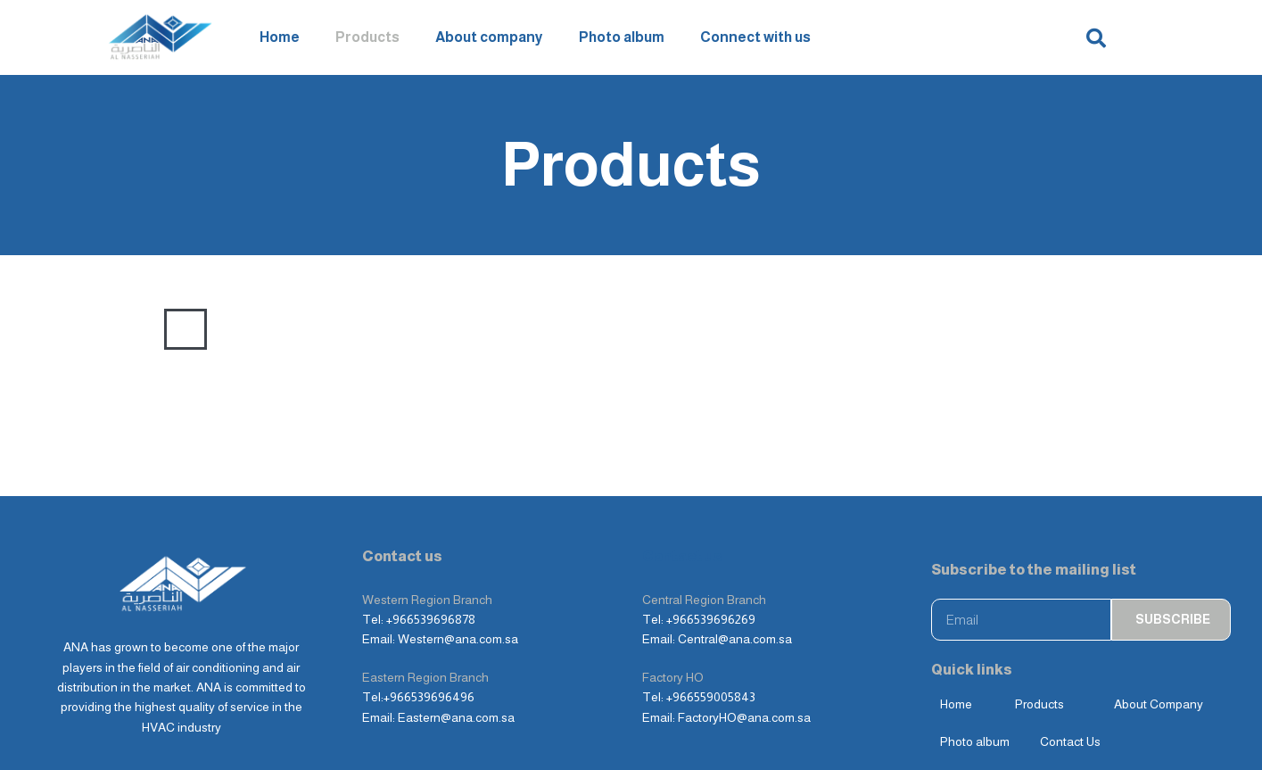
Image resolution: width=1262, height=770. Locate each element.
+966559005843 (710, 697)
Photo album (621, 37)
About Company (1158, 704)
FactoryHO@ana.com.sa (744, 717)
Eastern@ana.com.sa (456, 717)
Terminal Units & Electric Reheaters (653, 329)
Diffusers (296, 329)
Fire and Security (835, 329)
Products (367, 37)
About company (489, 37)
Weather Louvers (397, 329)
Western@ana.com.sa (458, 639)
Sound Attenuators (967, 329)
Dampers (496, 329)
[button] (1096, 38)
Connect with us (755, 37)
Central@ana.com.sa (735, 639)
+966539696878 (430, 619)
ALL (185, 329)
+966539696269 (710, 619)
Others (1067, 329)
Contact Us (1070, 741)
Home (280, 37)
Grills (232, 329)
